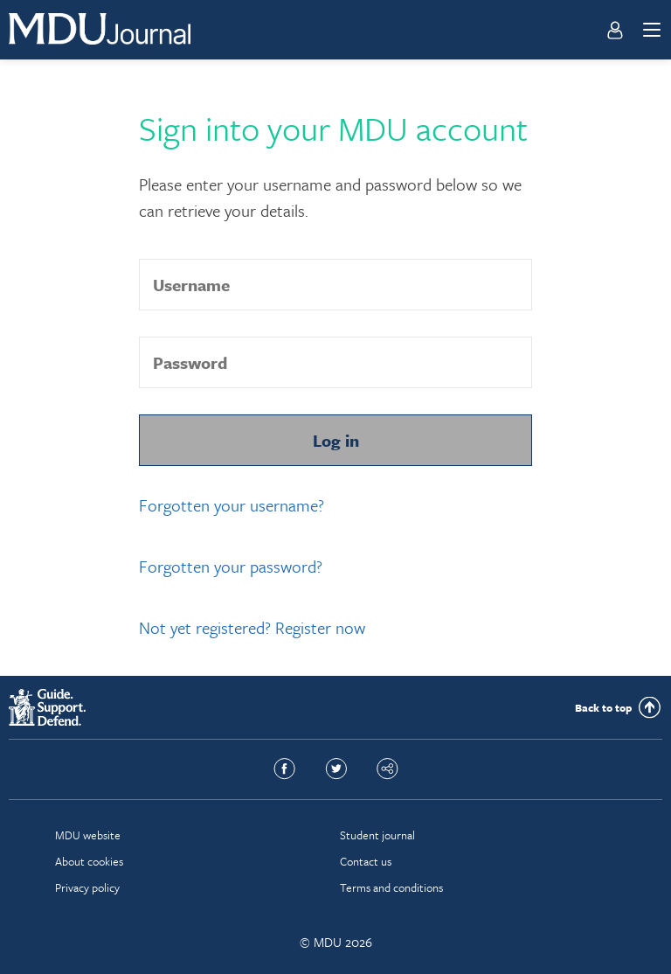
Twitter (336, 769)
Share (387, 769)
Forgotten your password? (230, 566)
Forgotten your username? (231, 505)
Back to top (603, 707)
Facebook (284, 769)
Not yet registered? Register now (252, 627)
